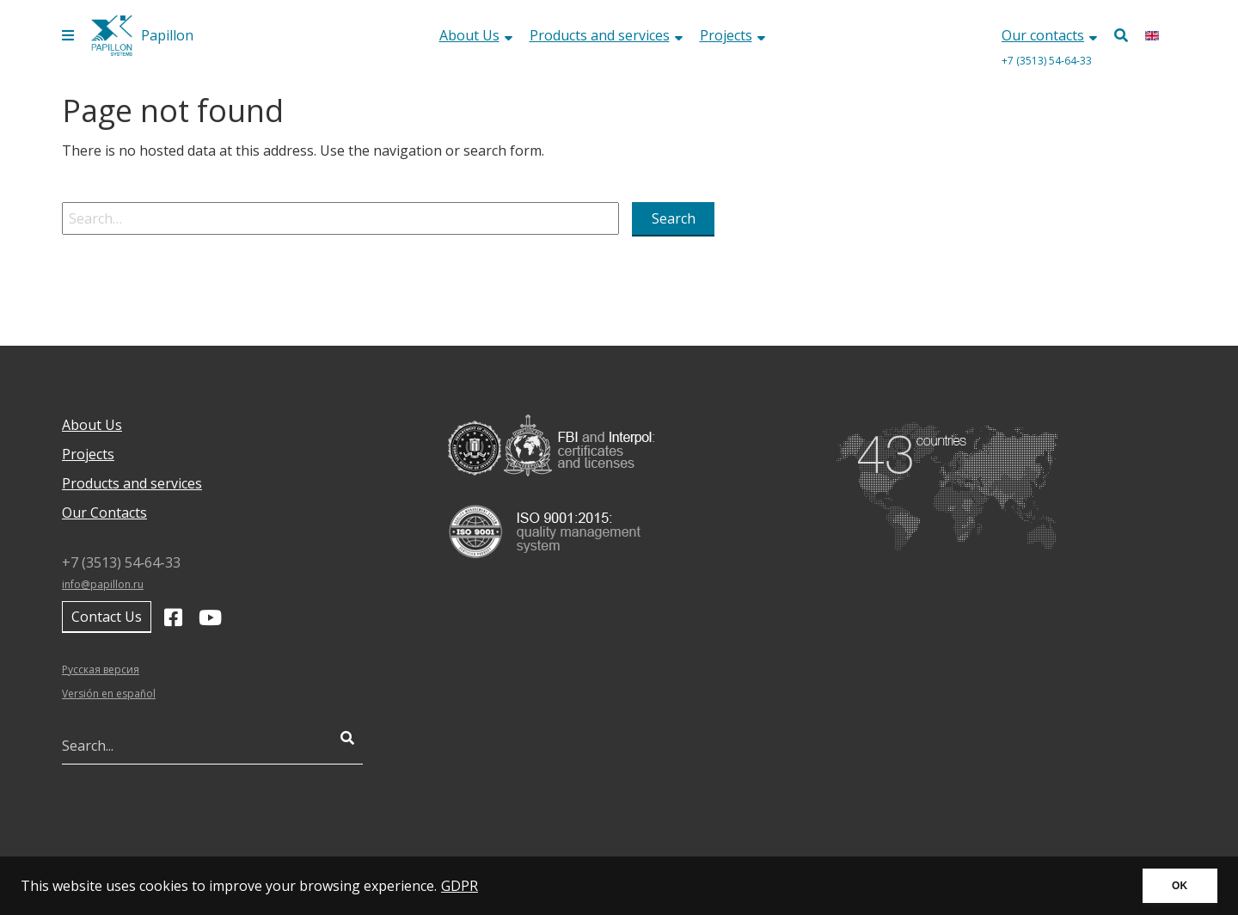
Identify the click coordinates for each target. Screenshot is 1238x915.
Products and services (606, 35)
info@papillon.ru (103, 584)
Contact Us (106, 616)
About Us (475, 35)
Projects (732, 35)
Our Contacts (104, 512)
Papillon (167, 35)
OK (1179, 886)
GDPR (459, 885)
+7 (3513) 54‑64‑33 (1047, 60)
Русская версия (100, 669)
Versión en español (109, 693)
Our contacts (1049, 35)
